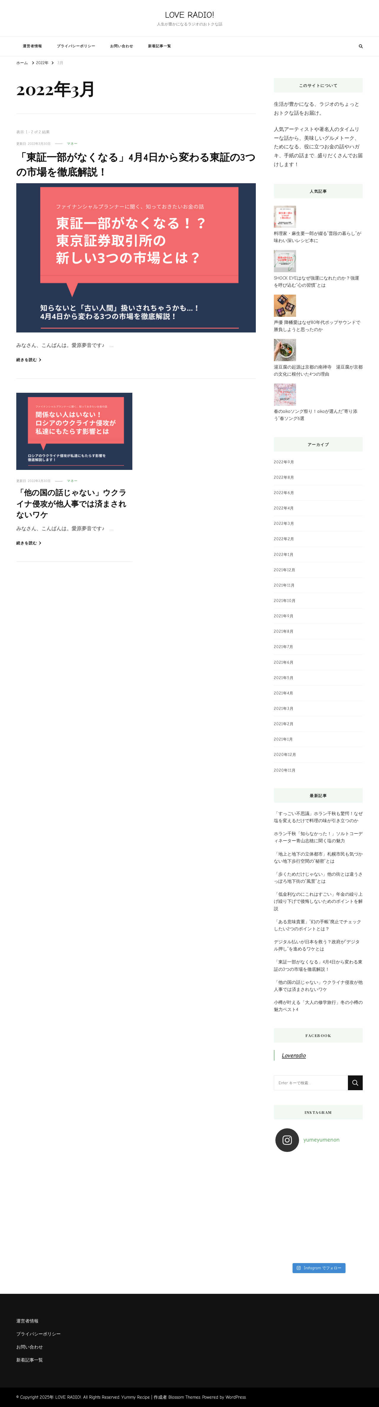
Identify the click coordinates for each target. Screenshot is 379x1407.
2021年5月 (284, 678)
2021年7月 (283, 647)
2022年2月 (284, 539)
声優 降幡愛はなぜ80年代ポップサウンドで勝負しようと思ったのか (317, 326)
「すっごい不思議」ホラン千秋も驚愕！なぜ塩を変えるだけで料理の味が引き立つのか (318, 817)
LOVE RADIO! (189, 15)
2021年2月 (284, 724)
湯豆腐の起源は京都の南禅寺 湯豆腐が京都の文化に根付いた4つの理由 (318, 370)
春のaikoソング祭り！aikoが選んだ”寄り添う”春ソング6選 (315, 415)
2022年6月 (284, 493)
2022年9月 (284, 462)
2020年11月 (285, 770)
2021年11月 (284, 585)
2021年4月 (283, 693)
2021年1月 (283, 739)
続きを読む (28, 360)
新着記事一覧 (159, 46)
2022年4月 (284, 508)
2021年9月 (284, 616)
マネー (72, 144)
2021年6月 (284, 662)
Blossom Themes (184, 1397)
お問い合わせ (121, 46)
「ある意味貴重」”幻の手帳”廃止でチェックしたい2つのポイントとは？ (317, 925)
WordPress (236, 1397)
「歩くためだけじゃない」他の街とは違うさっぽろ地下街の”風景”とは (318, 878)
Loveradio (294, 1055)
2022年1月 (284, 554)
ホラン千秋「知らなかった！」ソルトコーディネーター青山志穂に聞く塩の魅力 (318, 837)
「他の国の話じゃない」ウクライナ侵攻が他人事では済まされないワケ (71, 504)
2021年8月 (284, 631)
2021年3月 (284, 708)
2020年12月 (285, 754)
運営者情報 (32, 46)
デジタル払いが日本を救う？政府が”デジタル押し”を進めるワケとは (317, 945)
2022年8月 (284, 477)
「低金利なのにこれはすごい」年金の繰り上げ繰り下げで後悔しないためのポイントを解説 (318, 901)
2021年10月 (285, 600)
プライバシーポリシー (76, 46)
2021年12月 (285, 570)
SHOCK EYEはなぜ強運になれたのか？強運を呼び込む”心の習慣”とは (316, 281)
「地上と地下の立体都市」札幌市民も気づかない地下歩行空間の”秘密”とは (318, 857)
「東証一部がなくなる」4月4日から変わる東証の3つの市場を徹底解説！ (318, 965)
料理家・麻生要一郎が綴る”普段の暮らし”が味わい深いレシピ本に (317, 237)
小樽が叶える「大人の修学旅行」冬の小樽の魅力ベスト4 (318, 1006)
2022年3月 (284, 523)
